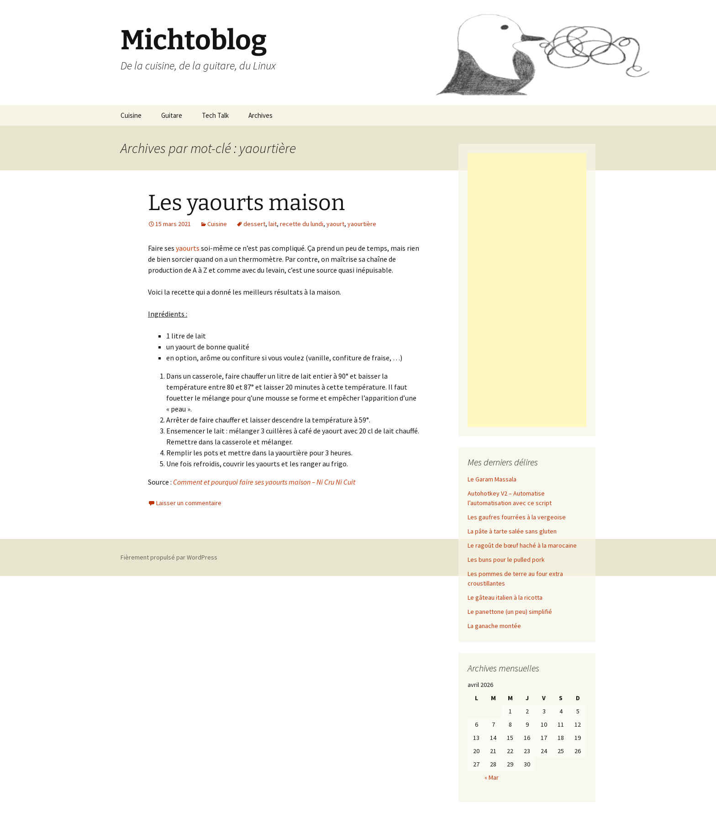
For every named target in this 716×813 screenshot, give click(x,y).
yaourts (188, 248)
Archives (260, 115)
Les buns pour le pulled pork (506, 559)
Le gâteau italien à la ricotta (505, 597)
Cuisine (131, 115)
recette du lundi (301, 224)
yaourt (335, 224)
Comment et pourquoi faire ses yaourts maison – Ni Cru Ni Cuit (264, 481)
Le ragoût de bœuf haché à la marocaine (522, 545)
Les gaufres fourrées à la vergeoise (517, 517)
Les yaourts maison (246, 203)
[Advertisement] (527, 290)
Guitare (171, 115)
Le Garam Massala (492, 479)
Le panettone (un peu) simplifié (510, 611)
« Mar (491, 777)
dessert (254, 224)
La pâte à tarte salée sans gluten (512, 531)
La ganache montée (494, 626)
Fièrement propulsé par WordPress (169, 557)
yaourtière (361, 224)
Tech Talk (215, 115)
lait (272, 224)
